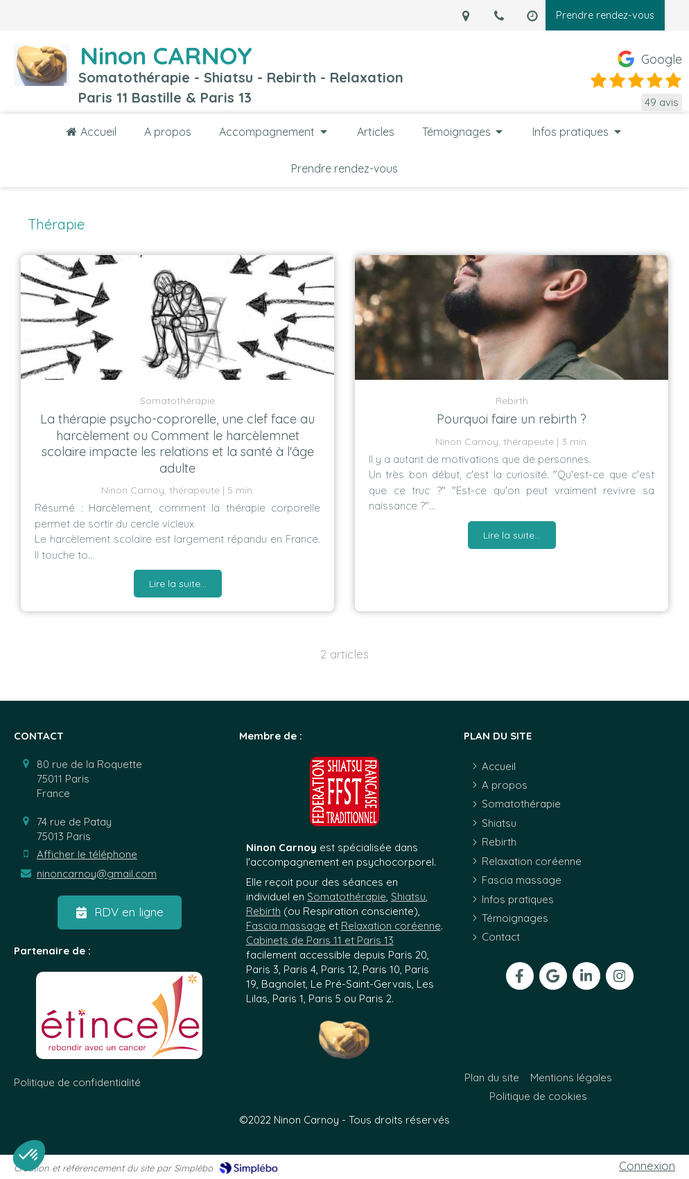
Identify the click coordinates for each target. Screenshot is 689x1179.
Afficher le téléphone (87, 854)
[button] (29, 1155)
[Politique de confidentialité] (77, 1082)
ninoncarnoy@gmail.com (97, 873)
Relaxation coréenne (391, 925)
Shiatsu (408, 896)
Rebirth (263, 911)
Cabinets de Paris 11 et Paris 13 (320, 940)
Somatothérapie (346, 896)
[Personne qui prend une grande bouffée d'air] (511, 318)
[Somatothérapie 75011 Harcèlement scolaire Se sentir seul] (177, 318)
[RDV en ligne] (120, 912)
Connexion (647, 1165)
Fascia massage (286, 925)
